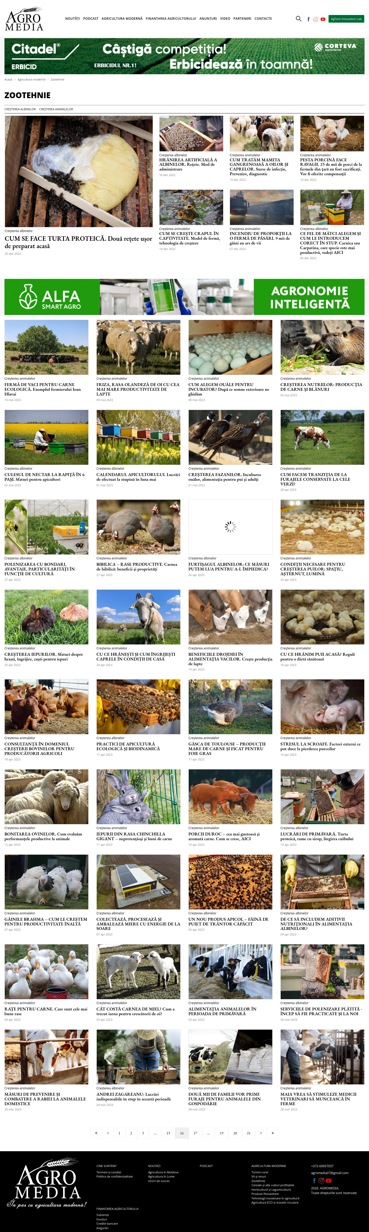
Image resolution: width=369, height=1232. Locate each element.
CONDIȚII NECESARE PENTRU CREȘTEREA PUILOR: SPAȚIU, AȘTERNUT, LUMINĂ (312, 569)
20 (235, 1133)
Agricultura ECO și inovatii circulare (275, 1202)
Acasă (8, 79)
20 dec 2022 (13, 253)
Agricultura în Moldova (163, 1172)
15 (168, 1133)
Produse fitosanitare (265, 1194)
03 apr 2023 (104, 1019)
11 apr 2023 (104, 844)
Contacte (263, 18)
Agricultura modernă (31, 79)
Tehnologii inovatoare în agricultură (275, 1198)
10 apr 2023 (196, 844)
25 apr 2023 (288, 579)
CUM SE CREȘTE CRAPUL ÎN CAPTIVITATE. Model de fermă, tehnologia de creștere (189, 238)
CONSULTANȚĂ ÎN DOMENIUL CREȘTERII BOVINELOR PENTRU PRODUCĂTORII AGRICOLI (39, 749)
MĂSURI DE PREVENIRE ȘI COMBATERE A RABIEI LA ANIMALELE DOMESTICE (45, 1099)
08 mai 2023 (196, 399)
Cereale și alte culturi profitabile (273, 1185)
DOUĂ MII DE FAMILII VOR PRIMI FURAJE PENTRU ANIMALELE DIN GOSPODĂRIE (224, 1099)
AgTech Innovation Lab (346, 19)
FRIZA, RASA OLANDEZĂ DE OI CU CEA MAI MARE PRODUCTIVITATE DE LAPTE (138, 389)
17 (195, 1133)
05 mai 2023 (288, 395)
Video (225, 18)
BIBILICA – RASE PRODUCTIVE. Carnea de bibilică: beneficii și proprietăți (136, 567)
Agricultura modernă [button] (122, 18)
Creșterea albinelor (20, 109)
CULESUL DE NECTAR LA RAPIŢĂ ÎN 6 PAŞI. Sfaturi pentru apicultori (44, 477)
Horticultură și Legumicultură (271, 1189)
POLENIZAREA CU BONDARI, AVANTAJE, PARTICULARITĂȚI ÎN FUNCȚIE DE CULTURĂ (39, 569)
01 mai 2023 (104, 485)
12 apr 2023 (12, 844)
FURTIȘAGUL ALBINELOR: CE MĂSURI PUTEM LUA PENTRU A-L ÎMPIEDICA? (228, 567)
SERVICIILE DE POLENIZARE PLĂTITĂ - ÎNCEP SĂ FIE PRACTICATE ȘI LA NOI (321, 1011)
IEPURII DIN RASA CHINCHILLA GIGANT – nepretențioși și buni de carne (134, 836)
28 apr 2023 (288, 489)
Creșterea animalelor (56, 109)
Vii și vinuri (259, 1176)
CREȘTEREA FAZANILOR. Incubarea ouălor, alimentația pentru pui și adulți (224, 477)
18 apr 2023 (288, 664)
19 (221, 1133)
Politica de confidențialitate (114, 1176)
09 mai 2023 (104, 399)
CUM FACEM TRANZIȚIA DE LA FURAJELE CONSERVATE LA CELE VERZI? (315, 479)
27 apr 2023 (12, 579)
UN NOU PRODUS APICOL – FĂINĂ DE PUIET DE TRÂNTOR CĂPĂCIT (228, 921)
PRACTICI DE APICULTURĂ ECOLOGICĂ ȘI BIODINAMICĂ (128, 746)
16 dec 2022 (167, 174)
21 (248, 1133)
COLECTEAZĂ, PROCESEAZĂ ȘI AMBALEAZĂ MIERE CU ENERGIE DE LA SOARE (138, 924)
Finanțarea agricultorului (117, 1209)
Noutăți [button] (72, 18)
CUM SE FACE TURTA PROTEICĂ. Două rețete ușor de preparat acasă (78, 242)
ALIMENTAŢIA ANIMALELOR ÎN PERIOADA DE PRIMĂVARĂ (222, 1011)
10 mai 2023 (12, 399)
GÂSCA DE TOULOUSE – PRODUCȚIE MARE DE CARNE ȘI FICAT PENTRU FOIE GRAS (227, 749)
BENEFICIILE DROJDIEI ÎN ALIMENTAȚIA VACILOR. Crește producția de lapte (230, 659)
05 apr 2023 (196, 929)
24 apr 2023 (104, 664)
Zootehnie (57, 79)
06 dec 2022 (308, 258)
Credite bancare (107, 1223)
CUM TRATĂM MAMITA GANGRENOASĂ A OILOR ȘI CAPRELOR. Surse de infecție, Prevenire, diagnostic (259, 167)
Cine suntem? (106, 1166)
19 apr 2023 (196, 669)
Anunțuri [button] (208, 18)
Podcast (91, 18)
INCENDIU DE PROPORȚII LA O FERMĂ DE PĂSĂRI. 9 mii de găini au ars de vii (261, 238)
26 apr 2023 (196, 574)
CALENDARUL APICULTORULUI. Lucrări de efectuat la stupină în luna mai (138, 477)
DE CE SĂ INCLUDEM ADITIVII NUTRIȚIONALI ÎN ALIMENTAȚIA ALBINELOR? (316, 924)
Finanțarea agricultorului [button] (171, 18)
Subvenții (102, 1215)
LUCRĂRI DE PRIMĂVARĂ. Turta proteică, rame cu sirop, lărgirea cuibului (316, 836)
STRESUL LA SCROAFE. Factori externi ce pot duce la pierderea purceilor (320, 746)
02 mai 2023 (12, 485)
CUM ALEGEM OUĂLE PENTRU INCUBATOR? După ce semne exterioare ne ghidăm (228, 389)
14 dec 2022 (308, 179)
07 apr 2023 (12, 929)
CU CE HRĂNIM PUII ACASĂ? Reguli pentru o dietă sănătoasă (317, 657)
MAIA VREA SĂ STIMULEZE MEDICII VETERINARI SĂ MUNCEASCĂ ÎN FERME (318, 1099)
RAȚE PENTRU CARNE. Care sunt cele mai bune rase (45, 1011)
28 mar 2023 (196, 1109)
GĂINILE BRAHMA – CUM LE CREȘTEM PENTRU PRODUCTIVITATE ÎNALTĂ (45, 921)
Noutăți (154, 1166)
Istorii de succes (159, 1181)
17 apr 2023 (104, 754)
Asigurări (102, 1228)
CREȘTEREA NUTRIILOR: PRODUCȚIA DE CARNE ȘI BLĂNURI (321, 387)
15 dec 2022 (238, 179)
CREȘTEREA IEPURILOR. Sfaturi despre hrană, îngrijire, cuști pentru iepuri (43, 657)
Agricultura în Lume (161, 1176)
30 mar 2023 (288, 1019)
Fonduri (101, 1219)
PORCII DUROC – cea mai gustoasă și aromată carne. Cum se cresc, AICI (224, 836)
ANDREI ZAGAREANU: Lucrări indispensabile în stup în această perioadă (133, 1096)
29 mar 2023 (12, 1109)
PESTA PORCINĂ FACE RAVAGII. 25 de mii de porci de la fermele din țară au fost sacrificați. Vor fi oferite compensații (331, 167)
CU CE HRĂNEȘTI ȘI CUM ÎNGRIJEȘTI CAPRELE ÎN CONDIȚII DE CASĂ (135, 657)
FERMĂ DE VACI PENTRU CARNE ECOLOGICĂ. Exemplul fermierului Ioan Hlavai (42, 389)
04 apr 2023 (288, 934)
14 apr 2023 (288, 754)
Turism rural (260, 1172)
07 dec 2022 (238, 248)
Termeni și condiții (108, 1172)
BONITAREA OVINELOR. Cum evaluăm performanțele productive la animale (43, 836)
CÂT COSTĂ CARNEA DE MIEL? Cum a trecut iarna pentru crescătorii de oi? (135, 1011)
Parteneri (242, 18)
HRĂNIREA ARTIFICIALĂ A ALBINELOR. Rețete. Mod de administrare (188, 165)
